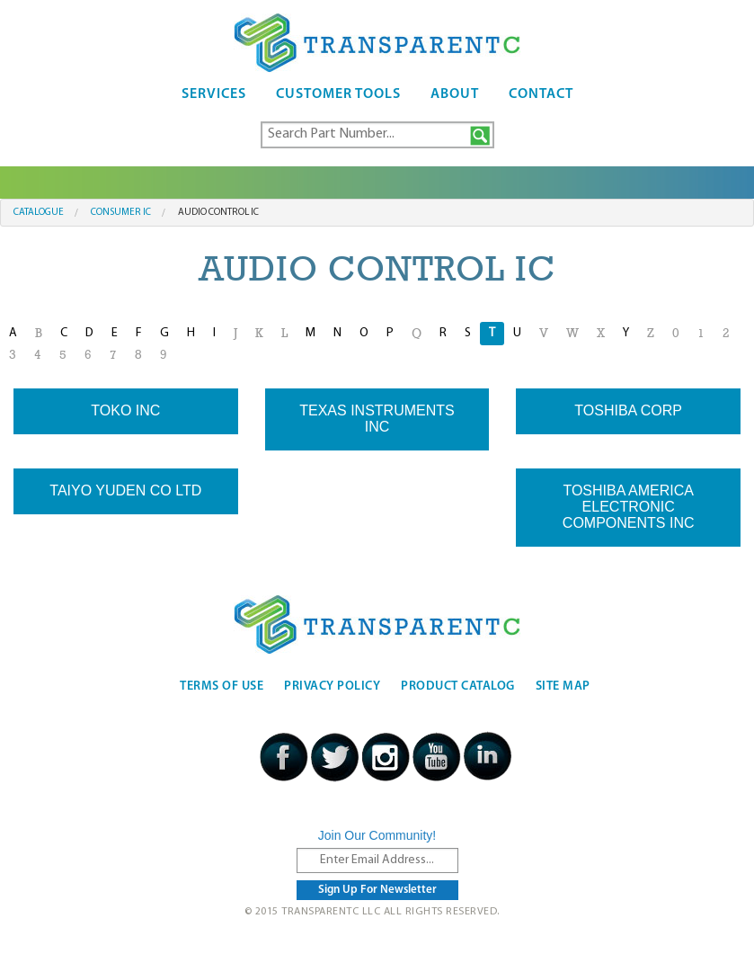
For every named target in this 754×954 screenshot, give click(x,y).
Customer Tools (338, 94)
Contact (541, 94)
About (454, 94)
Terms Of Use (221, 686)
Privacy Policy (332, 686)
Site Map (563, 686)
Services (214, 94)
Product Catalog (458, 686)
